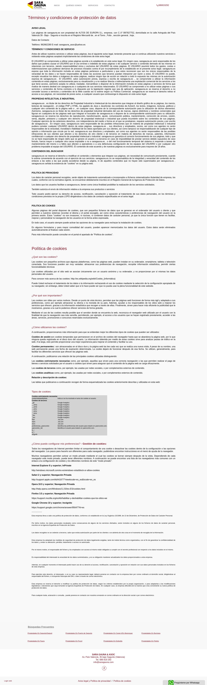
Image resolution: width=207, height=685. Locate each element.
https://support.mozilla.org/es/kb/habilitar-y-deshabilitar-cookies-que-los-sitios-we (69, 498)
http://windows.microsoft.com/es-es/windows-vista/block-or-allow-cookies (66, 470)
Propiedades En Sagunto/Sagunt (40, 633)
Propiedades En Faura (36, 641)
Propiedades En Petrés (150, 641)
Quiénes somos (74, 5)
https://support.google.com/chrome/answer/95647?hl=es (58, 507)
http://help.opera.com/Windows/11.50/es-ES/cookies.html (58, 489)
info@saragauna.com (103, 662)
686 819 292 (105, 660)
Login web (8, 681)
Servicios (93, 5)
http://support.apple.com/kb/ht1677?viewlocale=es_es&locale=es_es (64, 479)
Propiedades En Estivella (112, 641)
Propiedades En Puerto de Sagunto (79, 633)
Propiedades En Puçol (74, 641)
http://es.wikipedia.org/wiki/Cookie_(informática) (93, 279)
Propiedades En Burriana (151, 633)
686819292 (162, 2)
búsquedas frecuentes (41, 627)
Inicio (57, 5)
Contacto (109, 5)
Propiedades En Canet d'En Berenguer (118, 633)
